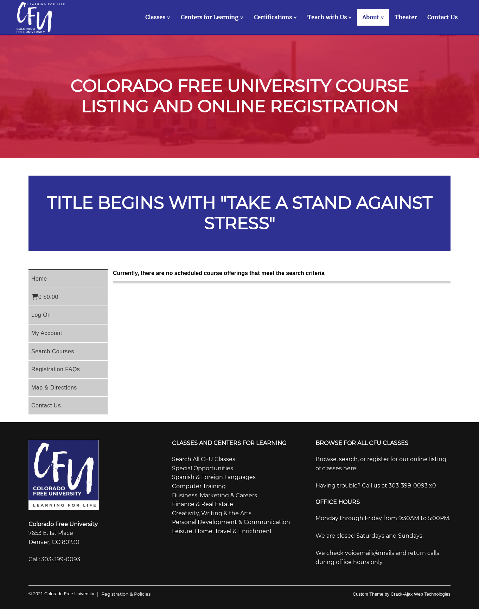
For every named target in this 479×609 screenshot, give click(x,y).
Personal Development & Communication (231, 522)
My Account (46, 333)
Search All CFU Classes (203, 459)
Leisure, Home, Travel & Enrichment (222, 531)
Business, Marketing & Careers (214, 495)
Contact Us (46, 405)
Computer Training (199, 486)
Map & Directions (54, 388)
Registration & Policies (122, 594)
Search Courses (52, 351)
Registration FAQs (55, 369)
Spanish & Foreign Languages (214, 477)
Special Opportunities (202, 468)
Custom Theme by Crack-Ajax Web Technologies (402, 594)
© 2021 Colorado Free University (61, 593)
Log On (41, 315)
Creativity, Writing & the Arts (211, 513)
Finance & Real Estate (202, 504)
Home (39, 279)
